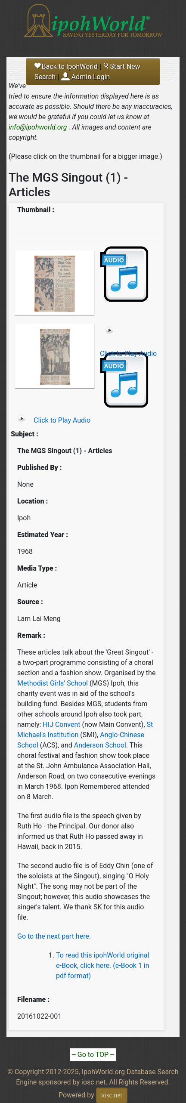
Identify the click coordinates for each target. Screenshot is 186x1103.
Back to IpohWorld (66, 66)
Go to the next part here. (54, 936)
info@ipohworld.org (38, 127)
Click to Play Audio (128, 353)
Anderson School (100, 745)
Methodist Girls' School (52, 683)
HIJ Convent (62, 724)
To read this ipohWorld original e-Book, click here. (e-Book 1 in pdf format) (102, 965)
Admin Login (90, 77)
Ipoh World (93, 25)
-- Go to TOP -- (93, 1054)
